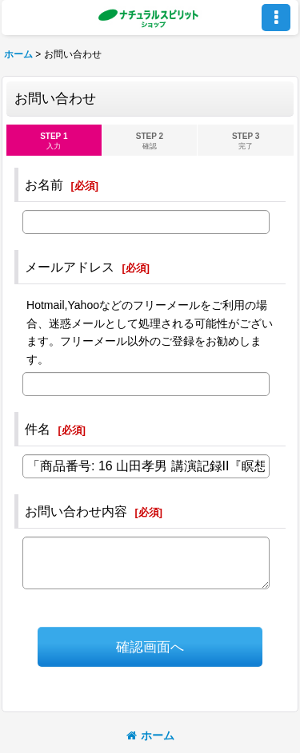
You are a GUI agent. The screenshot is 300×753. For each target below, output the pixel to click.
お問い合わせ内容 (76, 511)
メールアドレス (69, 267)
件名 (37, 429)
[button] (276, 17)
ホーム (150, 735)
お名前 (44, 184)
